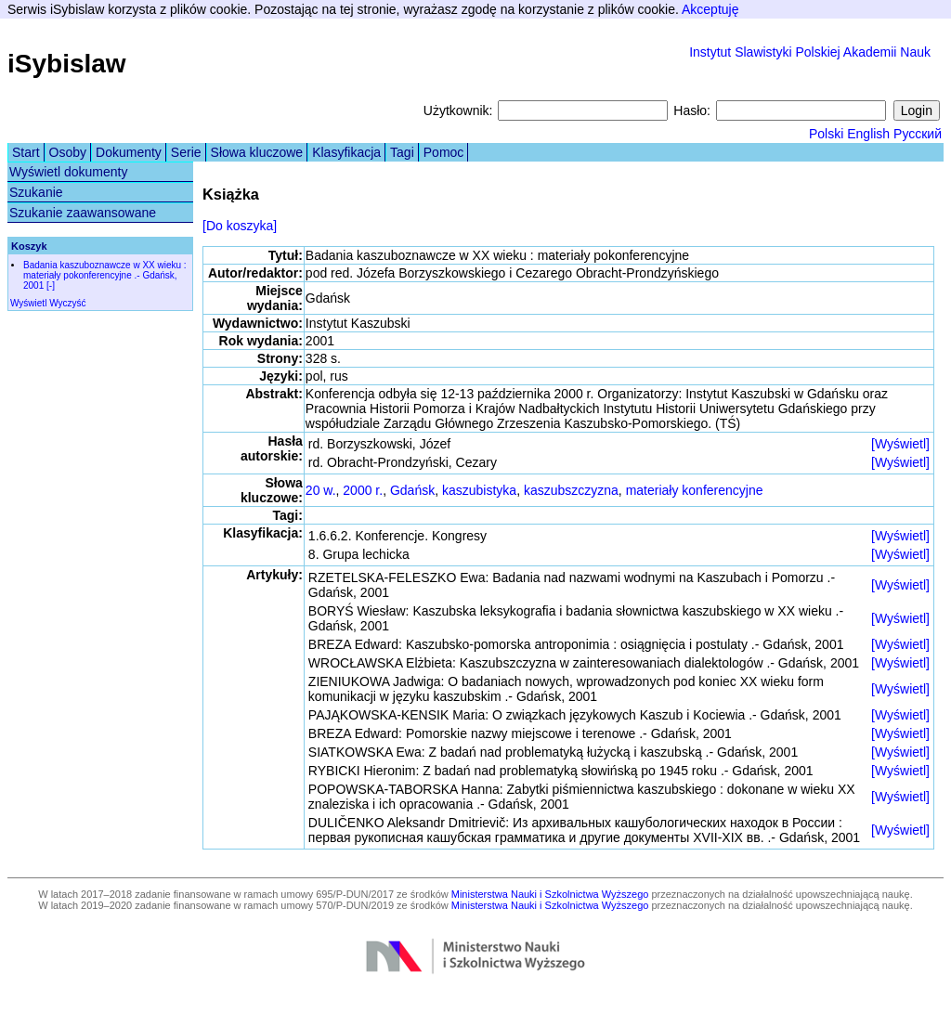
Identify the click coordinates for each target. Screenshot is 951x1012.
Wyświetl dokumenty (68, 171)
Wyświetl (28, 303)
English (868, 133)
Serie (186, 152)
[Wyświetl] (900, 443)
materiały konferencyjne (694, 490)
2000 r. (363, 490)
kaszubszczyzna (571, 490)
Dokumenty (129, 152)
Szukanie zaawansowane (82, 212)
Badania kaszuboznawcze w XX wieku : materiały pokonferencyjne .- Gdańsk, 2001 (105, 275)
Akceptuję (710, 9)
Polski (826, 133)
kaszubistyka (479, 490)
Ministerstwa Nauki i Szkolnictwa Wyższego (550, 894)
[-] (50, 285)
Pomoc (443, 152)
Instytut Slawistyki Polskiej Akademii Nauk (810, 52)
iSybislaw (66, 63)
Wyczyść (67, 303)
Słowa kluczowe (257, 152)
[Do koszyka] (239, 225)
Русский (917, 133)
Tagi (402, 152)
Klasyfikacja (346, 152)
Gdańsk (412, 490)
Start (26, 152)
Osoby (67, 152)
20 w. (321, 490)
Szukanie (36, 192)
